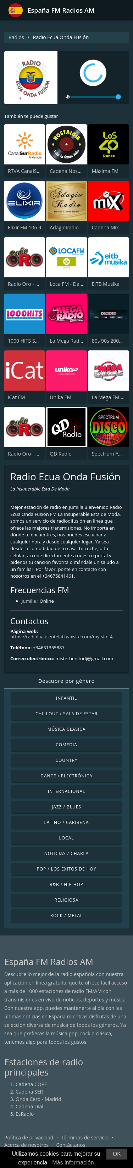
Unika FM (60, 397)
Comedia (66, 745)
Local (66, 838)
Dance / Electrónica (66, 776)
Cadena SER (29, 1091)
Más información (73, 1163)
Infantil (66, 698)
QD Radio (61, 453)
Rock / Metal (66, 916)
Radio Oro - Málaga (30, 284)
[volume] (96, 97)
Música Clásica (67, 729)
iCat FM (16, 397)
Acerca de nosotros (26, 1145)
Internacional (66, 791)
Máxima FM (105, 171)
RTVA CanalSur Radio (32, 171)
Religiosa (67, 900)
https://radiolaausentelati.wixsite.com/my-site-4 (61, 636)
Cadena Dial (29, 1106)
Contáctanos (70, 1145)
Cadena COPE (31, 1084)
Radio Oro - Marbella (32, 453)
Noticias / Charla (66, 853)
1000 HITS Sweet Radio (34, 340)
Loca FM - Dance (69, 284)
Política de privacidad (28, 1137)
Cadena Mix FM (109, 227)
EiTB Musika (106, 284)
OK (117, 1154)
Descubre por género (66, 680)
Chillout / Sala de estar (66, 714)
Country (66, 760)
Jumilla (29, 601)
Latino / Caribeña (66, 822)
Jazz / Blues (66, 807)
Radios (16, 37)
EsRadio (25, 1113)
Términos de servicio (85, 1137)
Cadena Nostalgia (70, 171)
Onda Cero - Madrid (38, 1099)
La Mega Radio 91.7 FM (76, 340)
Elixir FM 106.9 (24, 227)
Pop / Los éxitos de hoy (66, 869)
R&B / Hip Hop (66, 884)
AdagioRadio (64, 227)
